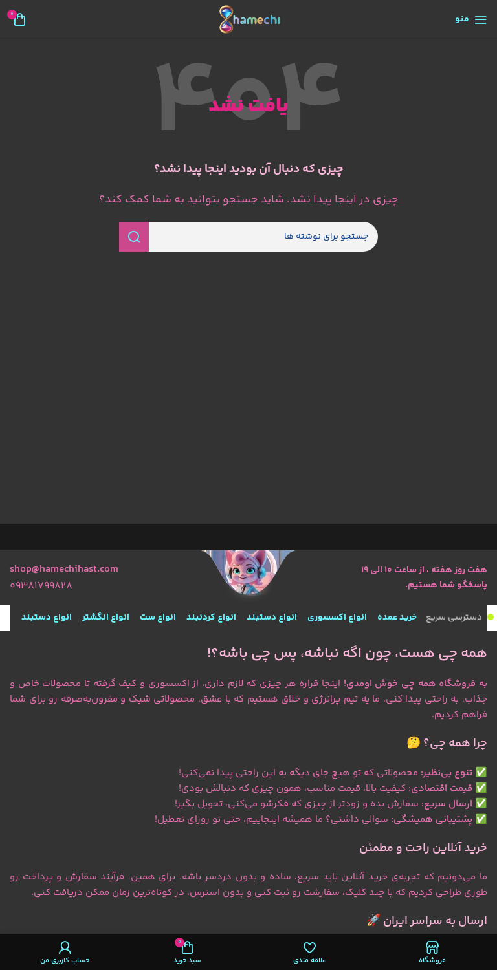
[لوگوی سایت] (248, 20)
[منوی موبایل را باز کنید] (471, 19)
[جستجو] (248, 237)
